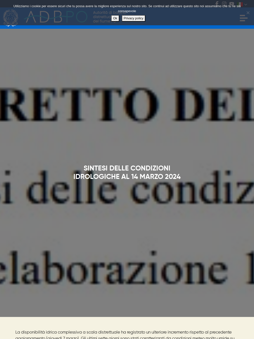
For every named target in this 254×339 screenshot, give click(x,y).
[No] (247, 12)
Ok (115, 18)
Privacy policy (133, 18)
